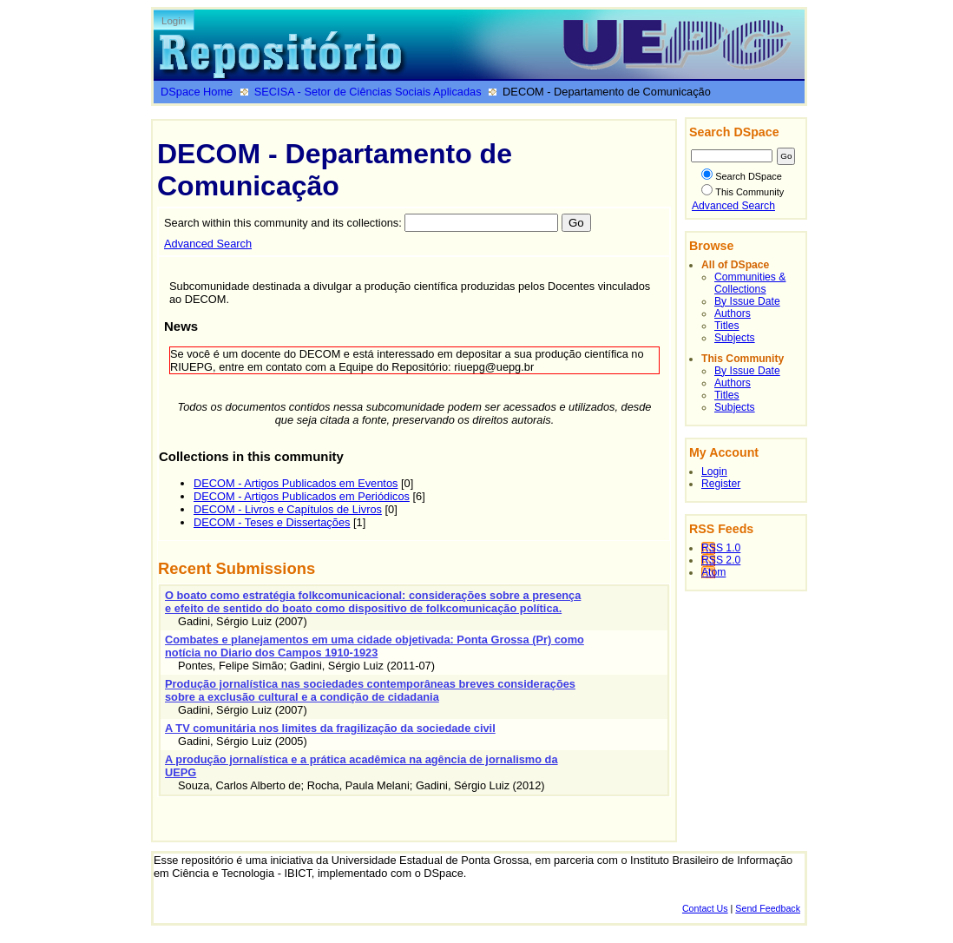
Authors (732, 313)
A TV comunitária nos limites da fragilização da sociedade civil (330, 728)
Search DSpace (741, 176)
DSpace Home (197, 91)
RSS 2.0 (720, 560)
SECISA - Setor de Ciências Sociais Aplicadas (368, 91)
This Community (742, 192)
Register (720, 484)
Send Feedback (767, 908)
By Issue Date (747, 301)
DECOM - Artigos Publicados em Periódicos (302, 496)
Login (173, 21)
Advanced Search (208, 243)
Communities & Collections (749, 283)
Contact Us (705, 908)
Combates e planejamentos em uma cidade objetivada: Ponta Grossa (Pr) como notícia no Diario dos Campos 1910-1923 (374, 646)
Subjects (734, 338)
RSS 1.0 (720, 548)
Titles (726, 326)
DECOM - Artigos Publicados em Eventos (296, 483)
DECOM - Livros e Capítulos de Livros (288, 509)
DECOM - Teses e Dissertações (272, 522)
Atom (713, 572)
